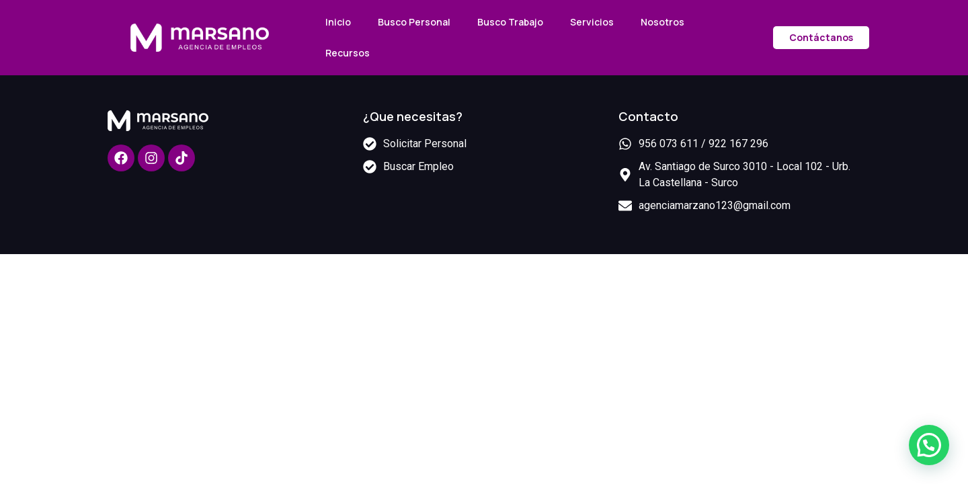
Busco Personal (414, 21)
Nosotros (662, 21)
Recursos (347, 52)
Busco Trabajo (510, 21)
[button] (929, 445)
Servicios (592, 21)
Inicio (338, 21)
